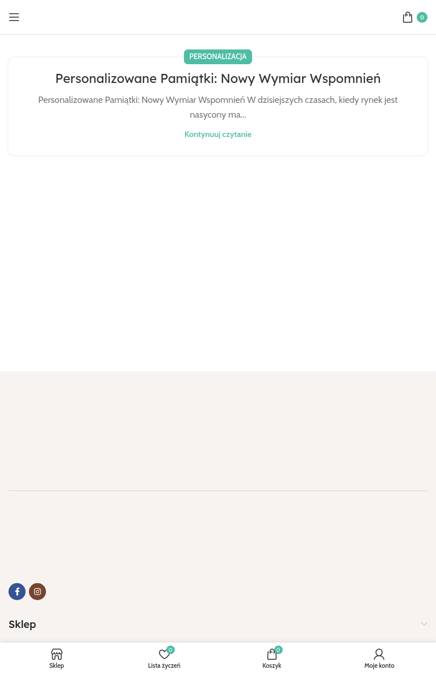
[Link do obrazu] (65, 424)
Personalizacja (218, 56)
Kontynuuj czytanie (218, 134)
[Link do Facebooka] (17, 591)
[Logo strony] (218, 16)
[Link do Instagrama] (37, 591)
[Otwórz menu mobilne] (14, 17)
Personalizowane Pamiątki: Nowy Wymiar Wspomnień (218, 78)
